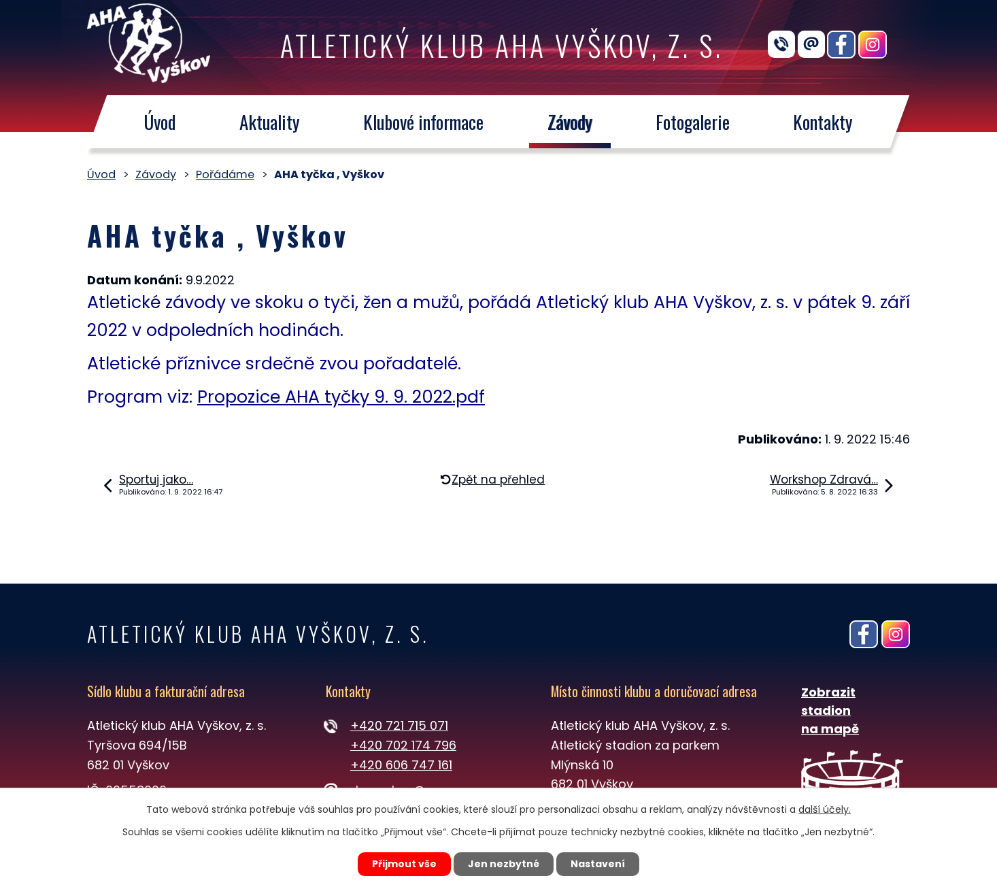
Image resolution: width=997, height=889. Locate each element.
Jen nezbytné (503, 864)
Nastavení (598, 864)
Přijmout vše (404, 864)
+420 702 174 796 (403, 745)
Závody (569, 121)
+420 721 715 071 (399, 725)
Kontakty (824, 121)
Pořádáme (225, 174)
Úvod (159, 121)
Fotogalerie (693, 121)
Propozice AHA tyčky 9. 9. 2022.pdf (341, 397)
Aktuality (269, 121)
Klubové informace (423, 121)
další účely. (824, 809)
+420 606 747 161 (401, 764)
